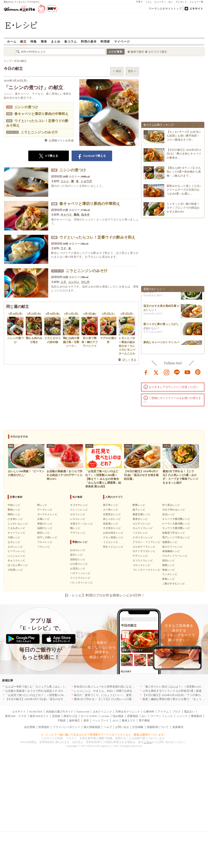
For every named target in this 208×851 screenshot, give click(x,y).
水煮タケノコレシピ (81, 523)
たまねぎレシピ (16, 528)
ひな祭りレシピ (79, 563)
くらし (148, 2)
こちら (148, 742)
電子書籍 (144, 720)
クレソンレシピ (79, 509)
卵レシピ (42, 505)
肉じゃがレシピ (112, 519)
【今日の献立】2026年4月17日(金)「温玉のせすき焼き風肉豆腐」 (45, 699)
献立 (23, 41)
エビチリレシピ (141, 523)
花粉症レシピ (77, 559)
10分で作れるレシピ (173, 509)
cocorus (105, 716)
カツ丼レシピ (110, 509)
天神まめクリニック (127, 711)
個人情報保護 (92, 727)
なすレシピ (14, 542)
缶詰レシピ (168, 514)
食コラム (70, 41)
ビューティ (160, 2)
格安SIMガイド (39, 716)
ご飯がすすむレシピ (173, 583)
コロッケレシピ (141, 565)
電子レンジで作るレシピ (176, 537)
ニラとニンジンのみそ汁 (39, 132)
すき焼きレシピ (112, 528)
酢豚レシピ (139, 505)
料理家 (105, 41)
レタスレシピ (77, 519)
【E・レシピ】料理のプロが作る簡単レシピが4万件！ (104, 595)
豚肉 (77, 214)
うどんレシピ (110, 542)
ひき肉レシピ (15, 519)
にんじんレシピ (16, 555)
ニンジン (74, 282)
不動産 (61, 720)
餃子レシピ (139, 509)
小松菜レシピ (15, 569)
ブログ (176, 711)
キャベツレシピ (16, 532)
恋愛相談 (132, 716)
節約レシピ (168, 560)
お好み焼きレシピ (113, 532)
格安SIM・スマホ (15, 716)
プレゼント (181, 2)
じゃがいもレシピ (18, 523)
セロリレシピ (77, 514)
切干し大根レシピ (47, 537)
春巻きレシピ (140, 519)
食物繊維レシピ (171, 551)
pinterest (198, 372)
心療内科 (148, 711)
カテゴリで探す (157, 51)
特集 (33, 41)
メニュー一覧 (196, 2)
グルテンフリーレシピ (175, 555)
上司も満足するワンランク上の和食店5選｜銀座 (172, 690)
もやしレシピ (15, 546)
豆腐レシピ (43, 519)
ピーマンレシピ (16, 551)
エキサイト (196, 8)
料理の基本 (89, 41)
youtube (187, 372)
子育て (139, 2)
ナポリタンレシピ (143, 537)
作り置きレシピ (171, 505)
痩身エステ (128, 720)
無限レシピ (168, 565)
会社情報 (29, 727)
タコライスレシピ (143, 560)
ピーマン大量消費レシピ (176, 523)
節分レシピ (76, 554)
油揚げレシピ (44, 528)
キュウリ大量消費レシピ (176, 528)
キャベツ (66, 214)
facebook (146, 372)
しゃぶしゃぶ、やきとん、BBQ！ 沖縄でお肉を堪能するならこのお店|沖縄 (120, 690)
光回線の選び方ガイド (59, 711)
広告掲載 (137, 727)
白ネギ (85, 214)
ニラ (64, 282)
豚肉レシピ (14, 509)
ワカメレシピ (44, 542)
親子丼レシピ (110, 505)
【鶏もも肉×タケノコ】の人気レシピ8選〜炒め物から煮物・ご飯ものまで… (184, 171)
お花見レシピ (77, 568)
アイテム (163, 711)
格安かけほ (70, 716)
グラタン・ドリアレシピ (146, 542)
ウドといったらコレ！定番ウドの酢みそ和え (97, 237)
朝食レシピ (168, 569)
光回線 (56, 716)
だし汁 (85, 282)
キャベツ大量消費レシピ (176, 519)
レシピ (169, 716)
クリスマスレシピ (80, 577)
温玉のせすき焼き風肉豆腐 (159, 307)
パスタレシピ (140, 532)
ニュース (182, 716)
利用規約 (43, 727)
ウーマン (155, 716)
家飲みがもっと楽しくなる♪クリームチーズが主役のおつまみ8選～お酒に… (184, 189)
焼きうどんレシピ (113, 546)
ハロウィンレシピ (80, 573)
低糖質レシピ (169, 542)
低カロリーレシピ (172, 546)
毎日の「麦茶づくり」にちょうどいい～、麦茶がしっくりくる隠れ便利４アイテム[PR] (127, 695)
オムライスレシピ (143, 528)
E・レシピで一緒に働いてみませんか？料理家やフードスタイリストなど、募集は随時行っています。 (104, 734)
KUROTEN (35, 711)
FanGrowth (83, 711)
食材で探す (137, 51)
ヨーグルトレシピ (47, 514)
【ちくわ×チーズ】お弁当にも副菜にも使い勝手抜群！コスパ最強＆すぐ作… (184, 135)
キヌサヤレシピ (79, 505)
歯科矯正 (74, 720)
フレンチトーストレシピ (146, 569)
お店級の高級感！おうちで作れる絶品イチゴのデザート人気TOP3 (45, 690)
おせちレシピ (77, 550)
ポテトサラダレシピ (144, 551)
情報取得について (158, 727)
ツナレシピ (43, 546)
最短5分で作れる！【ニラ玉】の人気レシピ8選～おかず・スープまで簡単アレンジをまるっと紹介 (134, 699)
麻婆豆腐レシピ (141, 514)
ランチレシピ (169, 574)
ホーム (11, 41)
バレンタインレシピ (81, 582)
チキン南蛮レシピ (113, 537)
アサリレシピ (77, 532)
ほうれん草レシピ (18, 565)
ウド (64, 248)
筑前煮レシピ (110, 523)
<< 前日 (117, 71)
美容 (86, 720)
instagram (166, 372)
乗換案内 (196, 716)
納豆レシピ (43, 532)
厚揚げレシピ (44, 523)
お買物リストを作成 (61, 140)
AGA (115, 720)
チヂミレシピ (140, 555)
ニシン (65, 181)
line (177, 372)
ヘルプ (108, 727)
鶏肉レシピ (14, 514)
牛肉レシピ (14, 505)
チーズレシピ (44, 509)
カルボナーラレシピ (144, 546)
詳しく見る (129, 359)
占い (171, 2)
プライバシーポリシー (66, 727)
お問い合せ (122, 727)
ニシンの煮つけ (26, 107)
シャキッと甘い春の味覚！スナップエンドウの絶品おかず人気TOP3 (183, 207)
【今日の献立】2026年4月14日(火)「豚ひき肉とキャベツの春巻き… (184, 153)
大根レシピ (14, 537)
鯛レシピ (75, 528)
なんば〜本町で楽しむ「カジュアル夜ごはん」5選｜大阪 (40, 686)
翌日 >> (132, 71)
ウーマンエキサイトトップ (165, 8)
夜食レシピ (168, 578)
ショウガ (86, 181)
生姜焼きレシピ (112, 514)
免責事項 (177, 727)
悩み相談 (118, 716)
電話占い (189, 711)
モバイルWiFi (89, 716)
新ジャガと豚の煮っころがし (161, 325)
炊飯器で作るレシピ (173, 532)
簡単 (44, 41)
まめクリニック (102, 711)
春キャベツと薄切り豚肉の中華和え (41, 114)
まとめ (55, 41)
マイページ (122, 41)
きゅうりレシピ (16, 560)
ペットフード (100, 720)
